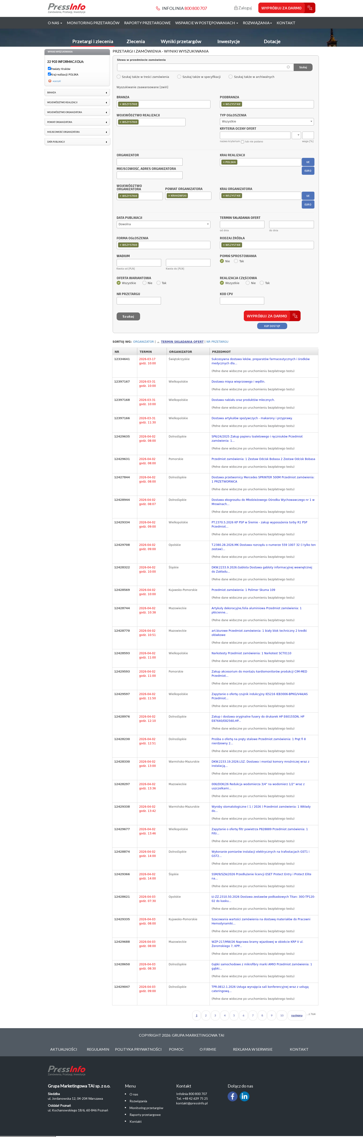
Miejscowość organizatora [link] (63, 132)
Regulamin (98, 1049)
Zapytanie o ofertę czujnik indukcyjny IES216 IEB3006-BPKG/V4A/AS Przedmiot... (260, 696)
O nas (134, 1094)
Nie (225, 261)
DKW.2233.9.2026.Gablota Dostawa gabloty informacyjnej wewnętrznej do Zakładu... (262, 569)
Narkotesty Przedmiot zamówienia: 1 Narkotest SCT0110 (251, 653)
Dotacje (272, 41)
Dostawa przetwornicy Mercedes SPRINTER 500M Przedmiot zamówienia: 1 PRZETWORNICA (263, 479)
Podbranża (229, 97)
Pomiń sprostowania (238, 256)
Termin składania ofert (182, 341)
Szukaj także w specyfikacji (199, 77)
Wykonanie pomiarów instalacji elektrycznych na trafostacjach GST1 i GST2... (261, 854)
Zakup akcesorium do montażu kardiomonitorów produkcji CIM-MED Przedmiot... (259, 673)
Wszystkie (126, 283)
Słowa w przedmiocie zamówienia (141, 59)
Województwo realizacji (138, 115)
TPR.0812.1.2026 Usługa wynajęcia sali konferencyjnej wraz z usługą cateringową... (260, 989)
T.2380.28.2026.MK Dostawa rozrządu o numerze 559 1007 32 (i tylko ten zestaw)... (264, 547)
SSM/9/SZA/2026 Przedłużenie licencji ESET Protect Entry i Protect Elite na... (261, 876)
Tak (239, 261)
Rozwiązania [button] (257, 22)
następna (296, 1015)
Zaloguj (243, 7)
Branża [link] (51, 92)
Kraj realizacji (232, 155)
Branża (123, 97)
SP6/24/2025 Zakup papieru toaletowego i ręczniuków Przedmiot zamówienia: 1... (257, 438)
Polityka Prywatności (138, 1049)
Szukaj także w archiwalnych (251, 77)
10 (281, 1015)
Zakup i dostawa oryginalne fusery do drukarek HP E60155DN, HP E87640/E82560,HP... (258, 719)
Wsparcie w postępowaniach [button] (206, 22)
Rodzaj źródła (232, 238)
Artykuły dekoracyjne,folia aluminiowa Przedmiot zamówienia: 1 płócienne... (257, 610)
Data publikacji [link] (56, 142)
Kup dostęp (272, 325)
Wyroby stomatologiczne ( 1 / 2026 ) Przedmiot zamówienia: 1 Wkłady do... (261, 809)
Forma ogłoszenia (132, 238)
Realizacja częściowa (238, 278)
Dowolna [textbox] (125, 224)
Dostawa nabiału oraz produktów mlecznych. (243, 400)
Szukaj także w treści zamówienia (143, 77)
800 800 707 (195, 8)
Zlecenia (135, 41)
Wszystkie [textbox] (229, 121)
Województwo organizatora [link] (64, 112)
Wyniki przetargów (181, 41)
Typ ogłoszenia (233, 115)
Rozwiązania (138, 1101)
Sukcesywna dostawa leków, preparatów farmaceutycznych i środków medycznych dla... (261, 361)
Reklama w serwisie (252, 1049)
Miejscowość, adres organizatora (146, 169)
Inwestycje (228, 41)
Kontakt (286, 22)
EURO (308, 170)
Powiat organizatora (184, 189)
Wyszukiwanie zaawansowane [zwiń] (142, 87)
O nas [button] (55, 22)
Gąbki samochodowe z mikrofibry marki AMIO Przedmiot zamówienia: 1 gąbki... (262, 966)
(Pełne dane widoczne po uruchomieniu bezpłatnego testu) (253, 371)
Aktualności (63, 1049)
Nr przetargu (128, 294)
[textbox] (141, 104)
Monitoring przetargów (93, 22)
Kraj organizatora (236, 189)
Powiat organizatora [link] (59, 122)
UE (308, 162)
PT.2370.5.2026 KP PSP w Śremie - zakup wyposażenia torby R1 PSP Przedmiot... (259, 524)
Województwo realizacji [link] (62, 102)
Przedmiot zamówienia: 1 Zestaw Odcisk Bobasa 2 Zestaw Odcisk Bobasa (263, 459)
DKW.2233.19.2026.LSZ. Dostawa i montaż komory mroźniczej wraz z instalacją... (260, 764)
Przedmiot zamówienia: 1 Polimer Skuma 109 (243, 590)
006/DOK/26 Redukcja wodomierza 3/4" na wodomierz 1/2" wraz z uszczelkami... (258, 786)
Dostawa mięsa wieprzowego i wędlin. (238, 381)
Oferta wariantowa (134, 278)
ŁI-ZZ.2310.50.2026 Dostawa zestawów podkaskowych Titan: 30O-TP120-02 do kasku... (263, 899)
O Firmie (208, 1049)
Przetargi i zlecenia (92, 41)
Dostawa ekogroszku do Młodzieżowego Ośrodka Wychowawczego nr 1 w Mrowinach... (263, 502)
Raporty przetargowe (147, 22)
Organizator (128, 155)
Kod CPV (226, 294)
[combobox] (164, 104)
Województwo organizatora (129, 187)
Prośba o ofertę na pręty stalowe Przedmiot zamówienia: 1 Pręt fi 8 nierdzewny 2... (259, 741)
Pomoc (176, 1049)
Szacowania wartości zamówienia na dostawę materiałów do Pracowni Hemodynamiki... (261, 921)
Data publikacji (129, 218)
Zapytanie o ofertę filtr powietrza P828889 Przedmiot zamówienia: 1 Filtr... (260, 831)
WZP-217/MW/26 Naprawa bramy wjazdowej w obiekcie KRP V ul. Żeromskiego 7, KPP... (257, 944)
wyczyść (57, 81)
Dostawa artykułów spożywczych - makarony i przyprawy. (252, 418)
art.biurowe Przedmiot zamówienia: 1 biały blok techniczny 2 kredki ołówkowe (259, 633)
